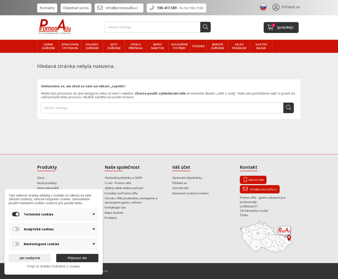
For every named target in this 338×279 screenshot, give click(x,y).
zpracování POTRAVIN (70, 46)
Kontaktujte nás (115, 207)
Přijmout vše (77, 258)
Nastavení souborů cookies (190, 193)
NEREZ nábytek (157, 46)
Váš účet (181, 167)
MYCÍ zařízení (113, 46)
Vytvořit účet (180, 188)
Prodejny (111, 218)
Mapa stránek (114, 213)
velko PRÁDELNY (239, 46)
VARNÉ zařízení (48, 46)
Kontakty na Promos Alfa (121, 193)
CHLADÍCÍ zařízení (92, 46)
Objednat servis (76, 7)
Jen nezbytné (30, 258)
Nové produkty (47, 183)
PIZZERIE (198, 46)
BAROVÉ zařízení (217, 46)
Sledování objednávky (187, 178)
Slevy (40, 178)
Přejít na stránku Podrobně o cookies (53, 266)
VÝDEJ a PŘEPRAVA (136, 46)
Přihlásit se (179, 183)
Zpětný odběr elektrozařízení (124, 188)
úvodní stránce (123, 97)
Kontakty (47, 7)
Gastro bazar (261, 46)
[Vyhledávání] (158, 27)
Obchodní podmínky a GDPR (123, 178)
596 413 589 (167, 7)
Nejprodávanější (48, 188)
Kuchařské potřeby (179, 46)
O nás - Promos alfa (118, 183)
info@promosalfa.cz (122, 7)
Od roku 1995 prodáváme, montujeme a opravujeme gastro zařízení (131, 200)
